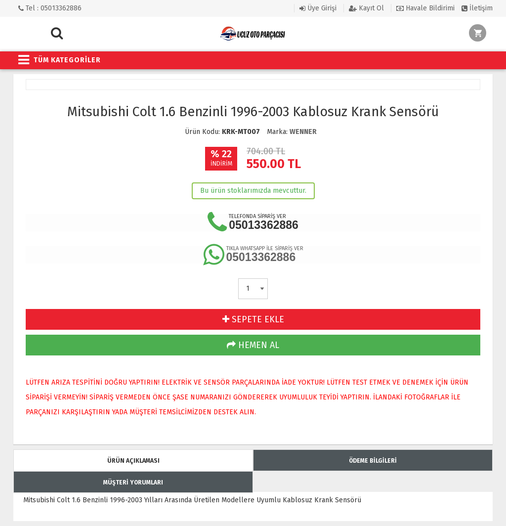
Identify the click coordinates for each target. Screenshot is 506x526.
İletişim (477, 8)
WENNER (303, 132)
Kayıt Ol (366, 8)
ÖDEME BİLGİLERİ (373, 460)
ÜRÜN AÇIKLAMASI (133, 460)
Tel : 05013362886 (50, 8)
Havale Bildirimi (425, 8)
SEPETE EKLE (253, 319)
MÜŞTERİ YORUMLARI (133, 482)
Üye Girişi (318, 8)
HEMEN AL (253, 345)
